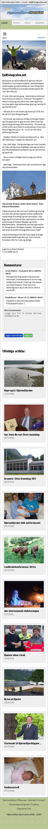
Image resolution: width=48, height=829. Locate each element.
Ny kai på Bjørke (12, 702)
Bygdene (40, 22)
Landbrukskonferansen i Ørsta (20, 570)
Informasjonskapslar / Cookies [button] (24, 808)
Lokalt (24, 2)
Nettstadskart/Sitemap (14, 803)
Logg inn (41, 37)
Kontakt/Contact (36, 803)
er (22, 98)
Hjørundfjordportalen (10, 2)
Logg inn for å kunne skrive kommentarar (24, 323)
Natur (27, 22)
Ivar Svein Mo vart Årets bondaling (22, 438)
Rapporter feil (24, 812)
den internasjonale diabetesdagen (21, 614)
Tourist (16, 22)
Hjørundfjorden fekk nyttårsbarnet (22, 526)
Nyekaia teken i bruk (14, 658)
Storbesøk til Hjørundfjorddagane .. (22, 746)
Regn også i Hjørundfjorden (18, 394)
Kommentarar (13, 265)
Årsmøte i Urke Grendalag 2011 (20, 482)
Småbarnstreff (11, 791)
